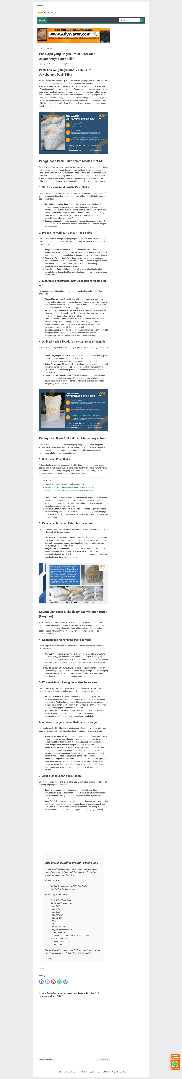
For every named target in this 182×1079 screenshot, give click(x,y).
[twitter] (47, 981)
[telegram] (65, 981)
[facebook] (41, 981)
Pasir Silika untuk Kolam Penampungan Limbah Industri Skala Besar (70, 491)
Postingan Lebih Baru (46, 1059)
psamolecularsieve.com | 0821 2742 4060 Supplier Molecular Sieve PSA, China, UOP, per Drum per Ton (94, 1072)
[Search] (129, 20)
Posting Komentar (67, 64)
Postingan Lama (103, 1059)
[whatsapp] (59, 981)
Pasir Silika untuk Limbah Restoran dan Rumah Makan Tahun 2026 (69, 487)
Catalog (48, 958)
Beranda (40, 5)
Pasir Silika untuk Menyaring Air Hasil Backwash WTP (64, 484)
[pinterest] (53, 981)
